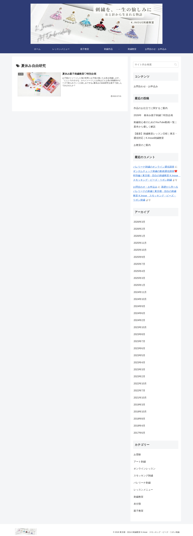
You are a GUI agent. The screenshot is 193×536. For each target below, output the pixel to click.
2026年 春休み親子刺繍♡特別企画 (153, 115)
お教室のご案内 (142, 145)
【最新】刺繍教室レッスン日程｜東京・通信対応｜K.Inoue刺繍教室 (155, 135)
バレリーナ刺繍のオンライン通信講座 (153, 166)
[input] (155, 65)
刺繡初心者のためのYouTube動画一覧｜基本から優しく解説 (155, 124)
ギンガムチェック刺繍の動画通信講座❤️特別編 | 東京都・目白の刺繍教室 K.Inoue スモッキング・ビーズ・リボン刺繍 (156, 175)
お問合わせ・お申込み (146, 86)
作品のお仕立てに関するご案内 (151, 108)
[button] (175, 64)
